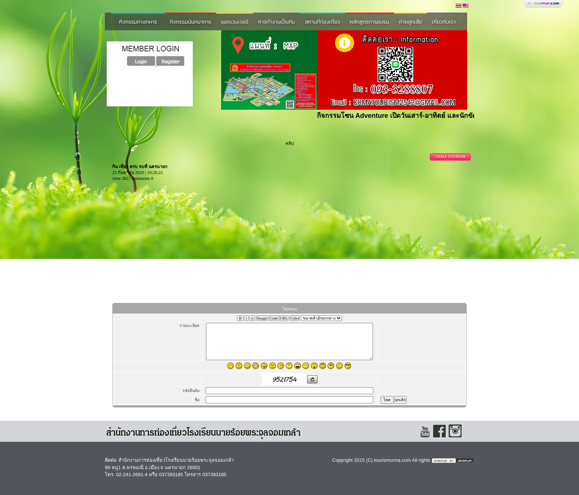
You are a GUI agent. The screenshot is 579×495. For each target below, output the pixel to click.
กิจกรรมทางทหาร (138, 22)
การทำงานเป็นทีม (276, 22)
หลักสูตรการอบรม (369, 22)
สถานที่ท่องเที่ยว (322, 22)
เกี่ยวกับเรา (444, 22)
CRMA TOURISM (450, 156)
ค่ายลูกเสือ (410, 22)
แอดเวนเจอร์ (235, 22)
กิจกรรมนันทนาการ (190, 22)
